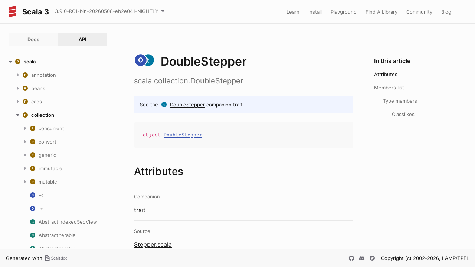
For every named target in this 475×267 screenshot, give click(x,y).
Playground (344, 12)
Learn (292, 12)
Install (315, 12)
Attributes (385, 74)
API (82, 39)
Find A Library (381, 12)
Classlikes (403, 114)
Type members (400, 101)
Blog (446, 12)
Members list (389, 87)
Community (419, 12)
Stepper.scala (153, 244)
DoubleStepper (187, 105)
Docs (33, 39)
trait (139, 210)
